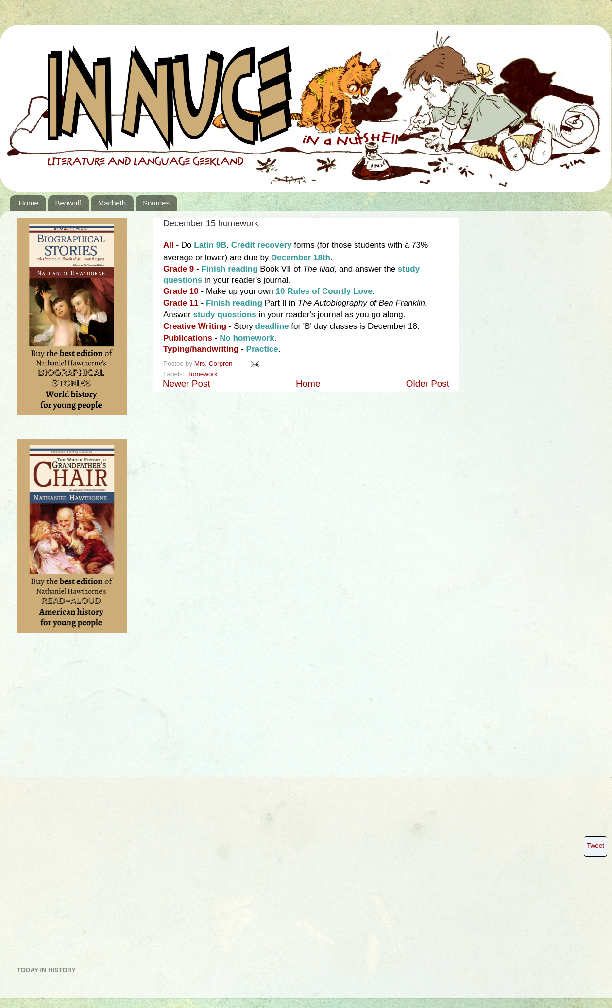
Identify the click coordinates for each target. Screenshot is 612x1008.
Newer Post (186, 383)
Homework (202, 373)
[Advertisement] (56, 803)
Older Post (427, 383)
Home (28, 203)
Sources (156, 203)
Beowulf (68, 203)
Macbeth (112, 203)
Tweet (595, 845)
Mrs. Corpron (214, 363)
